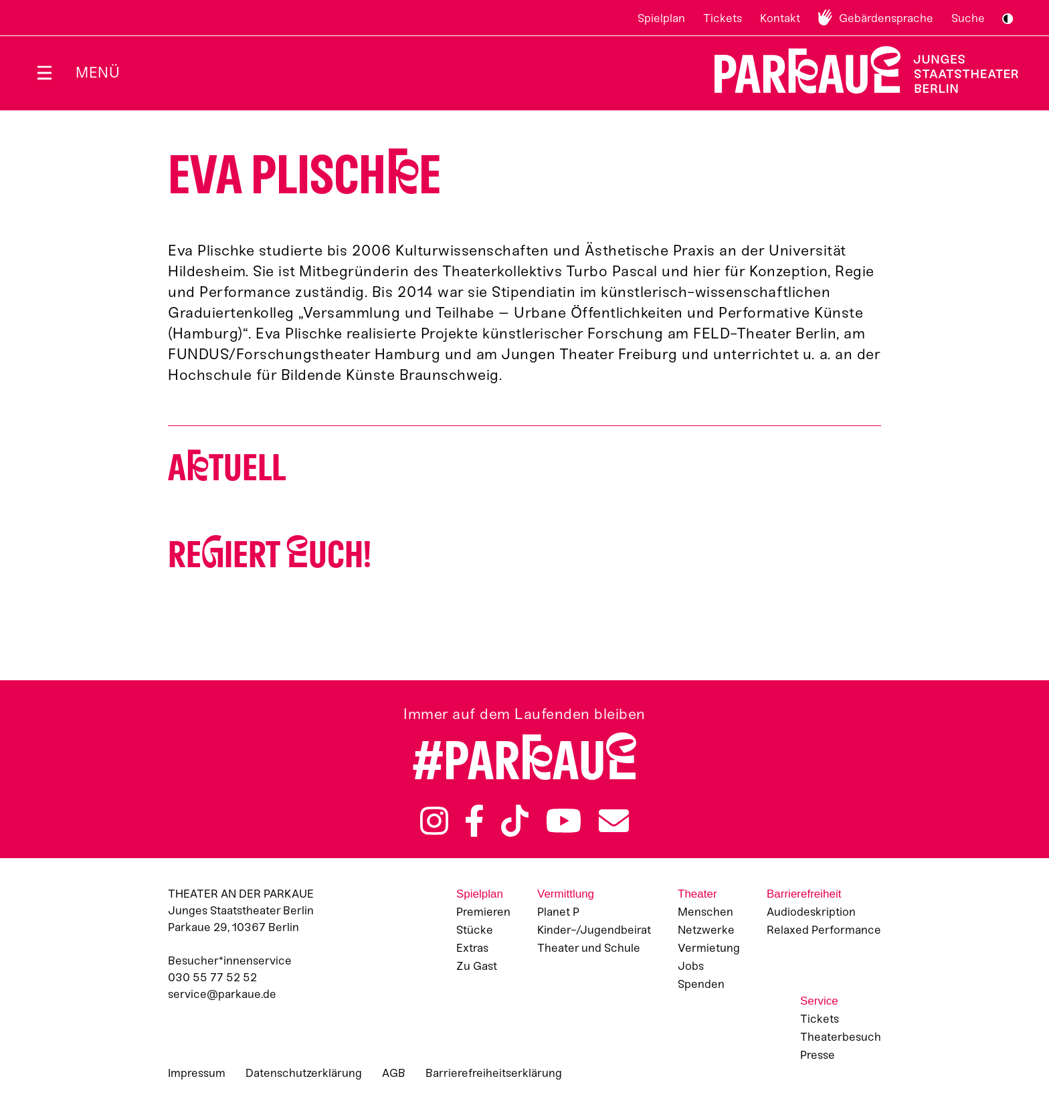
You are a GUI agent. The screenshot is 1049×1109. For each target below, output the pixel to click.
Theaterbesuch (840, 1036)
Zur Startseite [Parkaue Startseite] (858, 70)
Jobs (691, 966)
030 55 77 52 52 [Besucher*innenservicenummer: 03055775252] (212, 977)
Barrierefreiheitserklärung (493, 1073)
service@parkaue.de (222, 994)
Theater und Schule (588, 947)
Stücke (474, 929)
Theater (697, 894)
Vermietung (709, 947)
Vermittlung (565, 894)
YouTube (564, 821)
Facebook (474, 821)
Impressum (196, 1073)
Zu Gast (476, 966)
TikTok (515, 821)
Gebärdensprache (886, 18)
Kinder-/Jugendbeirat (594, 929)
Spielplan (661, 18)
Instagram (434, 821)
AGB (393, 1073)
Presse (817, 1055)
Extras (472, 947)
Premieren (483, 911)
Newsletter (614, 820)
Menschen (705, 911)
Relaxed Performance (824, 929)
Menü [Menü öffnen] (98, 73)
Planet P (558, 911)
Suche (968, 18)
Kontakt (780, 18)
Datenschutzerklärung (304, 1073)
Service (819, 1001)
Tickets (722, 18)
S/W (1007, 18)
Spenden (701, 984)
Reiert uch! (269, 555)
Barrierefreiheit (804, 894)
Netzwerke (706, 929)
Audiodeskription (811, 911)
